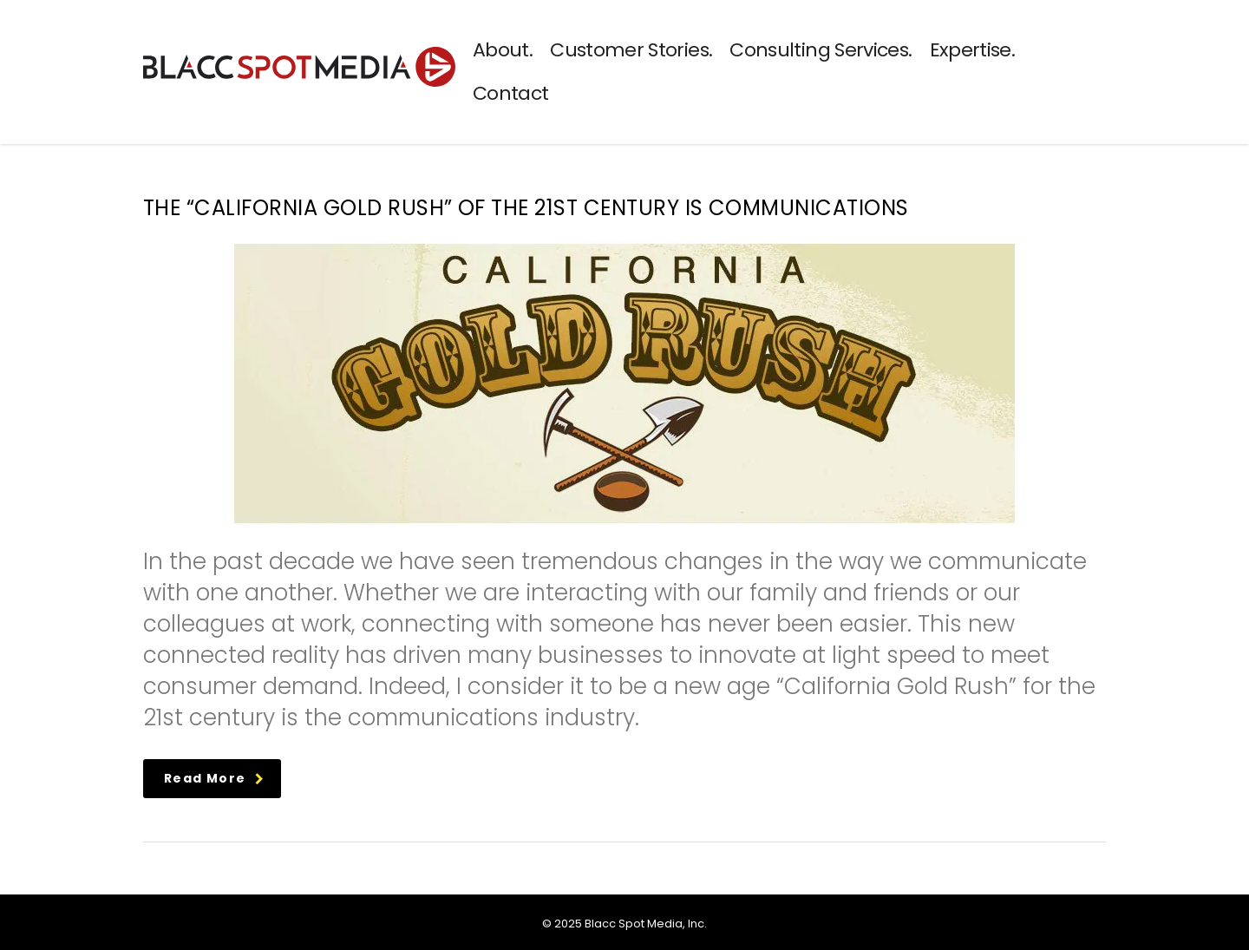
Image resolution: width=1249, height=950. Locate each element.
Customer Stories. (631, 49)
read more (214, 778)
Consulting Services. (820, 49)
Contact (511, 93)
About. (503, 49)
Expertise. (973, 49)
